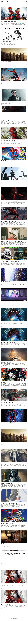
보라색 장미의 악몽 (4, 1)
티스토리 (14, 616)
